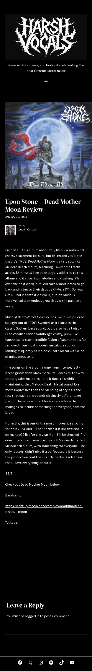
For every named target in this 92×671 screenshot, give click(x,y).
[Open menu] (46, 81)
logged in (32, 616)
